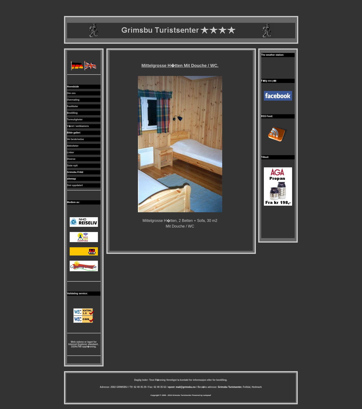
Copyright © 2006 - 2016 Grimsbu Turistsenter (170, 395)
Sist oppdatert (75, 185)
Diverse (71, 159)
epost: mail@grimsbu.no (182, 387)
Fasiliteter (72, 106)
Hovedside (73, 86)
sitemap (71, 178)
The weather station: (272, 55)
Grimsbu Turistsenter (229, 387)
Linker (70, 152)
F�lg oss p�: (269, 80)
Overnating (73, 99)
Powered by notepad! (201, 395)
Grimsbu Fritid (75, 172)
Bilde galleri (73, 132)
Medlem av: (73, 202)
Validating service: (77, 293)
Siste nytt (72, 165)
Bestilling (72, 113)
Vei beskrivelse (75, 139)
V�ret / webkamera (78, 126)
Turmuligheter (75, 119)
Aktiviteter (73, 146)
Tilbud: (265, 157)
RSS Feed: (267, 116)
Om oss (71, 93)
